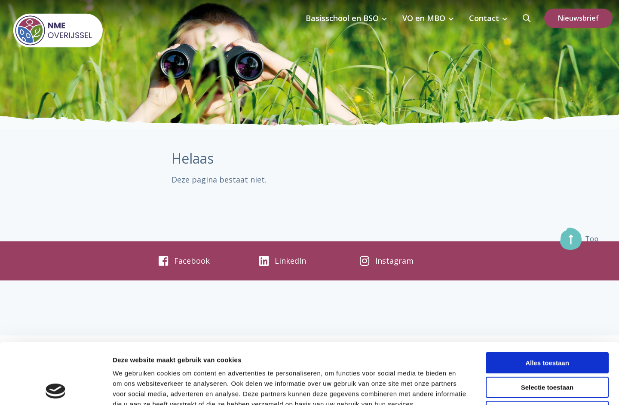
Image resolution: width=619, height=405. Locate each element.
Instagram (387, 261)
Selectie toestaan (547, 326)
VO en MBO (427, 18)
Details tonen (464, 388)
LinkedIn (282, 261)
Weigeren (547, 350)
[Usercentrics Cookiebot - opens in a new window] (55, 388)
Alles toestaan (547, 302)
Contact (486, 18)
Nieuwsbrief (578, 18)
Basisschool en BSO (347, 18)
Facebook (184, 261)
